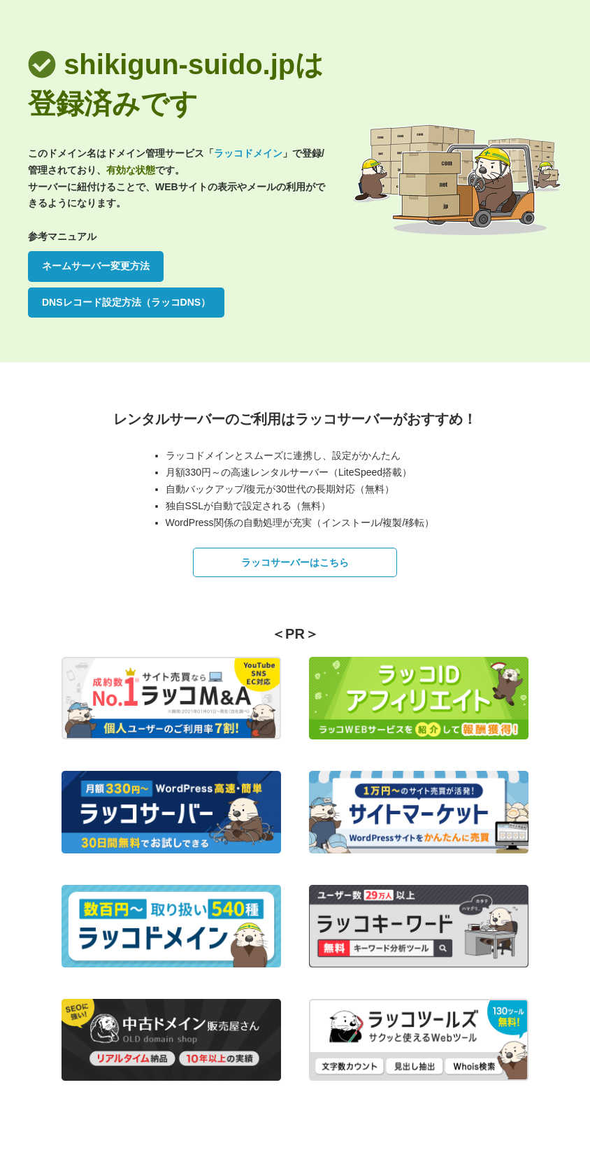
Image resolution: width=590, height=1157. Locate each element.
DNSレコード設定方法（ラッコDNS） (126, 302)
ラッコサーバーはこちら (295, 562)
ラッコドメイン (248, 153)
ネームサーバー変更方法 (96, 265)
